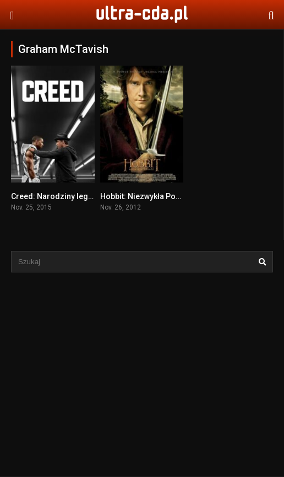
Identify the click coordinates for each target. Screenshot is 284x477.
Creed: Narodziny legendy (58, 196)
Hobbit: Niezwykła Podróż (146, 196)
